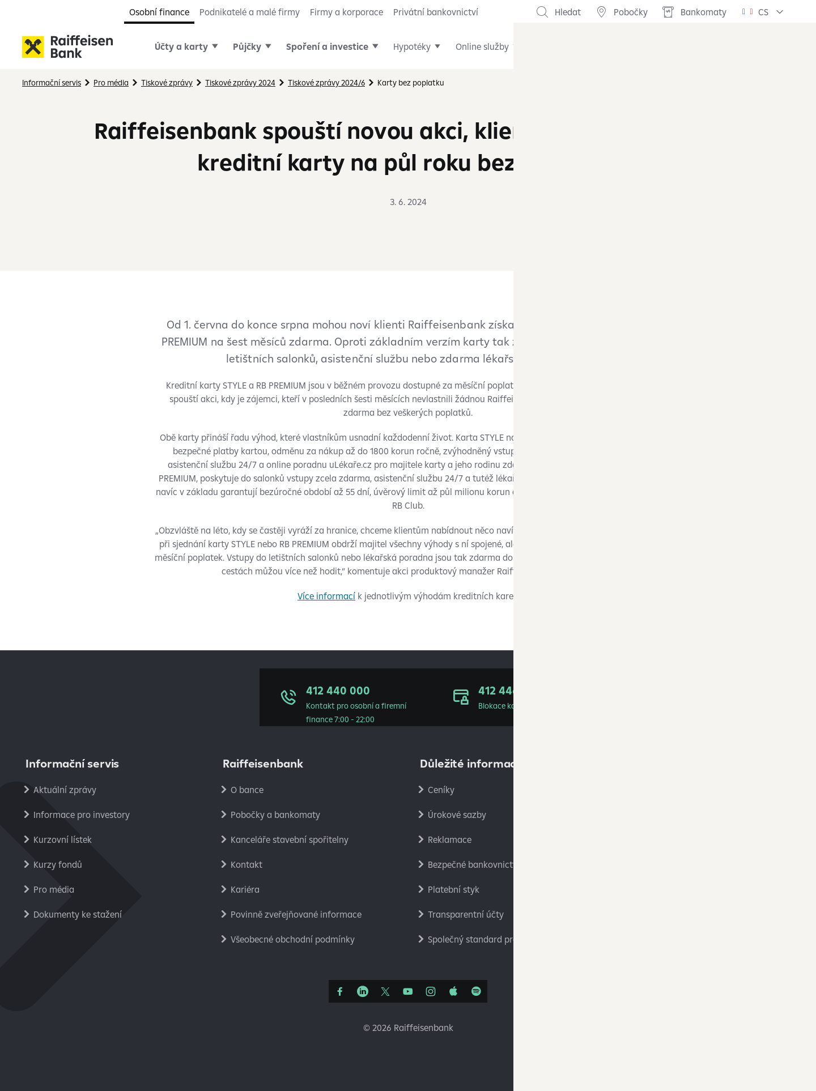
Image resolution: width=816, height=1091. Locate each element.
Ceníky (441, 789)
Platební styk (453, 889)
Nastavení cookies (661, 839)
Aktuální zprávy (64, 789)
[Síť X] (385, 991)
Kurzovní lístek (62, 839)
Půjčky (247, 46)
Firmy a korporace (346, 12)
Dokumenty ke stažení (77, 914)
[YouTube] (408, 991)
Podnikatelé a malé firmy (249, 12)
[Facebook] (340, 991)
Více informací (326, 596)
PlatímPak (645, 889)
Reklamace (449, 839)
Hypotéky (412, 46)
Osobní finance (159, 12)
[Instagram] (430, 991)
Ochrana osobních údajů (674, 789)
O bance (247, 789)
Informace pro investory (81, 814)
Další (543, 46)
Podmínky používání (665, 814)
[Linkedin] (362, 991)
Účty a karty (181, 46)
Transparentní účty (466, 914)
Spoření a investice (327, 46)
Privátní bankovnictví (435, 12)
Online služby (482, 46)
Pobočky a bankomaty (275, 814)
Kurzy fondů (57, 864)
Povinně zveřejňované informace (296, 914)
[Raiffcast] (476, 991)
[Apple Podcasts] (453, 991)
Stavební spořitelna (663, 914)
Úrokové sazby (457, 814)
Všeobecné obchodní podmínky (293, 939)
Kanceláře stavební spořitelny (289, 839)
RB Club (640, 939)
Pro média (53, 889)
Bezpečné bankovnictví (474, 864)
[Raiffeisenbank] (67, 46)
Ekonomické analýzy (666, 864)
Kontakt (246, 864)
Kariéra (245, 889)
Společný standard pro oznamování (499, 939)
